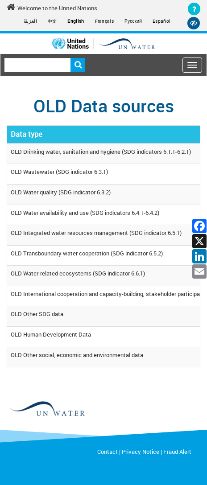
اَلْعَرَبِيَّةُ (30, 21)
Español (161, 21)
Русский (133, 21)
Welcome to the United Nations (52, 7)
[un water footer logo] (103, 409)
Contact (107, 452)
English (75, 21)
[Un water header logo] (103, 43)
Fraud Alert (177, 452)
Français (104, 21)
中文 (52, 21)
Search (77, 65)
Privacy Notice (140, 452)
